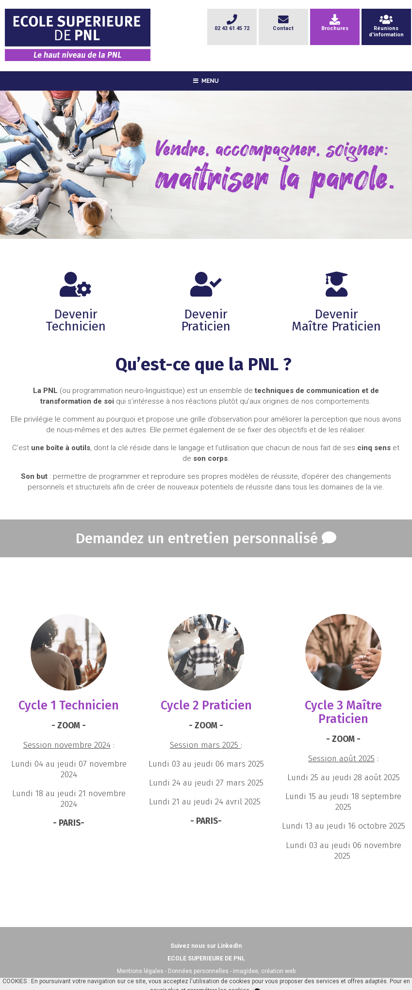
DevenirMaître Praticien (336, 308)
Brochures (334, 24)
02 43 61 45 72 (231, 24)
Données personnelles (198, 971)
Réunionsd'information (386, 28)
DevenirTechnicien (76, 308)
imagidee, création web (264, 971)
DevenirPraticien (206, 308)
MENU (206, 81)
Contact (283, 24)
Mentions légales (140, 971)
